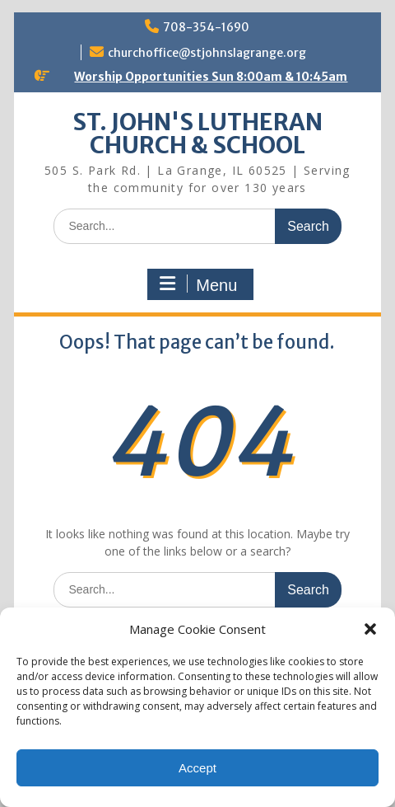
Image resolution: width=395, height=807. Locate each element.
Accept (197, 768)
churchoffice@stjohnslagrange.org (207, 52)
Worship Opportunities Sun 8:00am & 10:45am (210, 76)
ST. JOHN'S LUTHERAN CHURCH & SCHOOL (197, 133)
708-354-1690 (206, 27)
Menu (198, 284)
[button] (370, 629)
